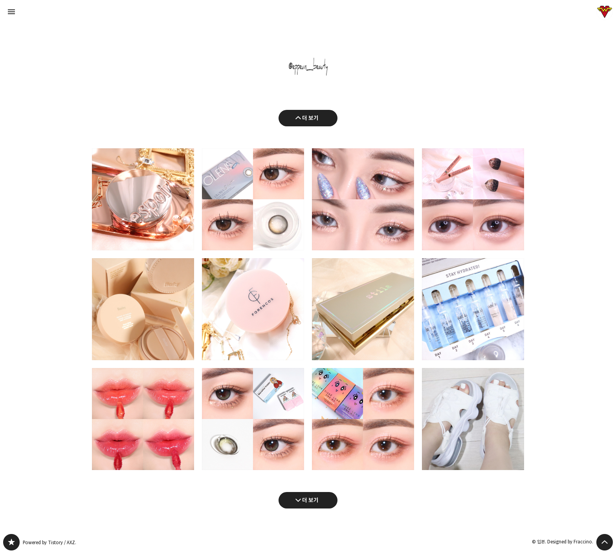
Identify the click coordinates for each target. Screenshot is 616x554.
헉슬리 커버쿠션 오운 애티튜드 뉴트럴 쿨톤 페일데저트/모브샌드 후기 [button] (143, 309)
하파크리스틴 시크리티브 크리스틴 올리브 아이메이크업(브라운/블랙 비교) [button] (253, 419)
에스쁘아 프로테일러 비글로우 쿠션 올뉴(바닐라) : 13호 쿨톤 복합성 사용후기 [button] (143, 199)
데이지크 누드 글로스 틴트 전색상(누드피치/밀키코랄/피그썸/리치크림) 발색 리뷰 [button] (143, 419)
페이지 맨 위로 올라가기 (604, 542)
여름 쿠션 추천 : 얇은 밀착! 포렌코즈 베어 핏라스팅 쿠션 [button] (253, 309)
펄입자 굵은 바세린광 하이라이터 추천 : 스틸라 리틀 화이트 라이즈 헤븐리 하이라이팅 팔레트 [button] (363, 309)
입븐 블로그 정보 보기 (604, 11)
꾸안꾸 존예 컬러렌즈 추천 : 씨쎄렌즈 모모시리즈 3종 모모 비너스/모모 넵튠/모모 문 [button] (363, 419)
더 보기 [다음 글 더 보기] (310, 500)
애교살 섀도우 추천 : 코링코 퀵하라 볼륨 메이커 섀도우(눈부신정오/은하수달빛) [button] (473, 199)
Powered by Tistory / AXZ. (49, 542)
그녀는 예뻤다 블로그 (11, 542)
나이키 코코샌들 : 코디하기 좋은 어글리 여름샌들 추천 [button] (473, 419)
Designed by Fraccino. (570, 542)
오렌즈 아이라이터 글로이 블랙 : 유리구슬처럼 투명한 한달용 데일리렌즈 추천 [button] (253, 199)
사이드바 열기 (11, 11)
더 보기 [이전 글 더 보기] (310, 118)
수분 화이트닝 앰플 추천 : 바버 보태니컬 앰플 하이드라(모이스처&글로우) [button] (473, 309)
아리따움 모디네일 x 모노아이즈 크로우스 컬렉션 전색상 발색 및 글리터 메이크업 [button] (363, 199)
